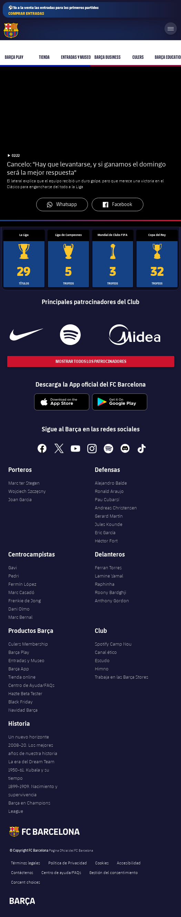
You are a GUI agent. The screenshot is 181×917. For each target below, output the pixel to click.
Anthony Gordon (112, 600)
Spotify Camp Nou (113, 644)
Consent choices (25, 882)
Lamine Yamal (109, 576)
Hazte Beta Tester (25, 693)
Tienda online (22, 677)
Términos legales (25, 862)
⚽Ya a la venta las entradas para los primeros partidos (53, 10)
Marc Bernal (20, 617)
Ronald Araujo (109, 491)
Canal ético (106, 652)
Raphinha (104, 584)
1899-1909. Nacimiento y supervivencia (33, 790)
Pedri (13, 576)
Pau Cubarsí (107, 499)
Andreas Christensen (116, 507)
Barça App (18, 668)
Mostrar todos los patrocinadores (90, 361)
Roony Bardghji (110, 592)
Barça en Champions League (29, 807)
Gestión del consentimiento (113, 872)
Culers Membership (28, 644)
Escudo (102, 660)
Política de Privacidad (67, 862)
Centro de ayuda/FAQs (61, 872)
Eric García (105, 532)
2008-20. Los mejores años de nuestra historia (32, 749)
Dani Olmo (19, 609)
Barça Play (18, 652)
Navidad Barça (23, 710)
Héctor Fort (106, 540)
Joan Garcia (20, 499)
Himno (102, 668)
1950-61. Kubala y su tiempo (28, 774)
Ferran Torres (108, 567)
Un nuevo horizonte (28, 737)
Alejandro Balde (111, 483)
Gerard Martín (109, 516)
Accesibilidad (129, 862)
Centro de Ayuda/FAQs (31, 685)
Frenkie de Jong (24, 600)
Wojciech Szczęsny (27, 491)
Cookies (102, 862)
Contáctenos (22, 872)
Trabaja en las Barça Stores (121, 677)
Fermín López (22, 584)
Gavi (12, 567)
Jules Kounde (108, 524)
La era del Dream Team (31, 761)
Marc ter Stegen (24, 483)
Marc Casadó (21, 592)
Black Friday (20, 701)
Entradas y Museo (26, 660)
